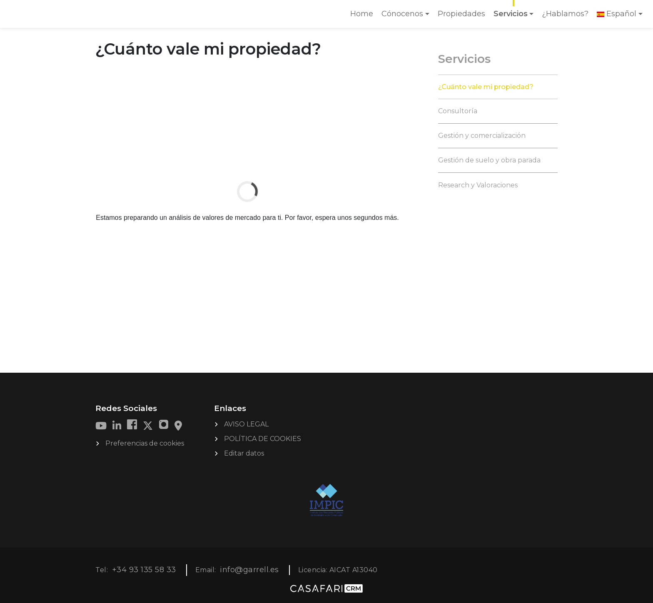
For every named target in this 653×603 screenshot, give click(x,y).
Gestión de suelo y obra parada (489, 160)
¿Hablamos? (565, 13)
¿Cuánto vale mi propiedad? (485, 87)
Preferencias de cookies (144, 443)
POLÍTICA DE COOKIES (262, 439)
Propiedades (461, 13)
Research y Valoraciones (478, 185)
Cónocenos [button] (402, 13)
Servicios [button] (510, 13)
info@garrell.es (249, 569)
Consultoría (457, 111)
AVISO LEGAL (246, 424)
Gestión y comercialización (482, 136)
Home (363, 16)
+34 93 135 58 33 (144, 569)
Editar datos (244, 453)
